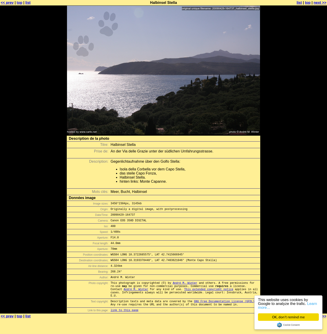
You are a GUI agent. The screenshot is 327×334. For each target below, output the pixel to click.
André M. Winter (185, 293)
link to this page (124, 325)
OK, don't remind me (288, 317)
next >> (320, 3)
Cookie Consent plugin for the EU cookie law (288, 324)
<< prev (7, 3)
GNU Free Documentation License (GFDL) (224, 315)
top (19, 3)
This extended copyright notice (208, 301)
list (28, 3)
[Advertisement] (308, 112)
